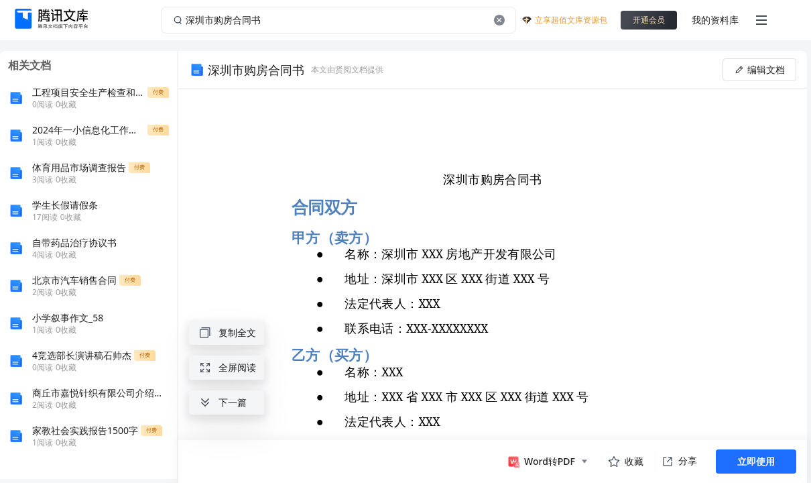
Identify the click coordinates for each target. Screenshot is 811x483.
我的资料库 (715, 19)
